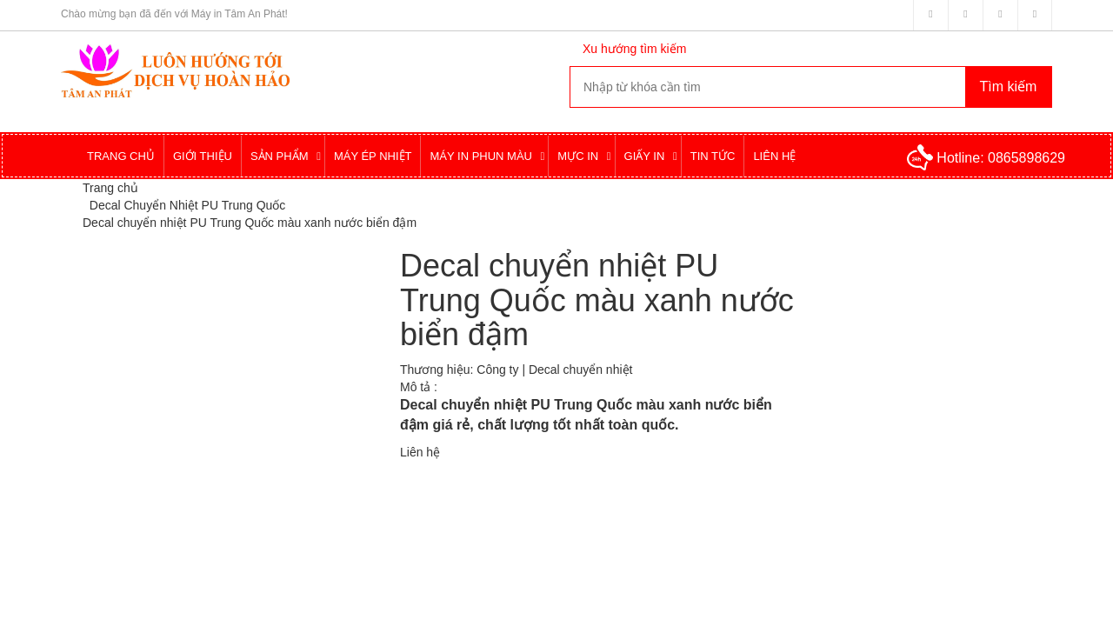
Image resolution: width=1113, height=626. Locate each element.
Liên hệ (420, 452)
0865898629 (1026, 157)
